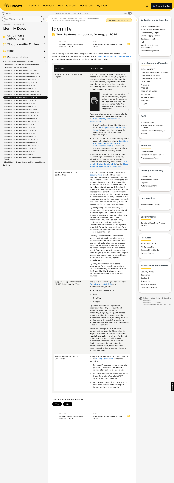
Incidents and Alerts (149, 180)
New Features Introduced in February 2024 (21, 112)
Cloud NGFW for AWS (150, 76)
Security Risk (96, 175)
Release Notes (17, 57)
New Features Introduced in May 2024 (19, 103)
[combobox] (23, 19)
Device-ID (145, 278)
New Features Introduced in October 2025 (21, 79)
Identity (61, 18)
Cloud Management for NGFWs (154, 73)
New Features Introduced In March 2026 (20, 70)
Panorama (145, 95)
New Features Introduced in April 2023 (20, 136)
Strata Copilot (161, 6)
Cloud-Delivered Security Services (157, 305)
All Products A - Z (148, 244)
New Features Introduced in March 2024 (20, 109)
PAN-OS (144, 88)
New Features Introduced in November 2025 (22, 76)
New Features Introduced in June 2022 (20, 148)
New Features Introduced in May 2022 (19, 151)
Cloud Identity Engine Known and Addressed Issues (24, 162)
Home (54, 18)
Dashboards (146, 177)
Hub (142, 42)
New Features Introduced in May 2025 (19, 85)
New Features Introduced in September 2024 (22, 94)
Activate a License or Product (153, 30)
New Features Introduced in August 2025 (20, 82)
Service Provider (148, 98)
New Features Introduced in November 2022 (22, 142)
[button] (172, 386)
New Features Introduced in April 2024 (20, 106)
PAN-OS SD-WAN (149, 91)
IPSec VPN (145, 282)
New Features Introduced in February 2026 (21, 73)
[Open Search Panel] (148, 6)
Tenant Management (150, 51)
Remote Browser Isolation (152, 155)
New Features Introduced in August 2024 (20, 97)
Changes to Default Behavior (15, 67)
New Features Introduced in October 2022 (21, 145)
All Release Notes (148, 247)
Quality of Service (148, 285)
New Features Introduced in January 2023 (21, 139)
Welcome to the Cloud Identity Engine (18, 61)
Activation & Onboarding (16, 37)
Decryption (145, 275)
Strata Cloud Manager (150, 27)
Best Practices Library (150, 205)
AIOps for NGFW (148, 69)
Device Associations (150, 39)
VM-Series (145, 101)
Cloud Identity (149, 300)
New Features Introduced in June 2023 (20, 130)
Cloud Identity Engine (23, 44)
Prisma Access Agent (150, 158)
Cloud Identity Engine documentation (114, 56)
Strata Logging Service (150, 36)
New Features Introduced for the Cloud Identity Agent (23, 158)
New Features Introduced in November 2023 (22, 118)
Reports (144, 183)
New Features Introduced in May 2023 (19, 133)
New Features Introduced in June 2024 (20, 100)
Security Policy (147, 272)
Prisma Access (147, 122)
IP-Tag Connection (104, 359)
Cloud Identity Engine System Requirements (21, 64)
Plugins (144, 104)
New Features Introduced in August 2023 (20, 124)
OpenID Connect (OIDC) (101, 284)
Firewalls (145, 85)
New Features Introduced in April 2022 (20, 154)
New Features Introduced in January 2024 (21, 115)
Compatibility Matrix (150, 250)
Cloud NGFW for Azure (151, 79)
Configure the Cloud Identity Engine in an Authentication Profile (110, 143)
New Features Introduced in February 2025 (21, 91)
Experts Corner (147, 254)
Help (10, 50)
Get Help (6, 165)
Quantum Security (149, 288)
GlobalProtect (147, 152)
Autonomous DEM (149, 186)
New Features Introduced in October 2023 (21, 121)
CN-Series (145, 82)
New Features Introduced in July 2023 (19, 127)
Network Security (163, 298)
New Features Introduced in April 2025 (20, 88)
